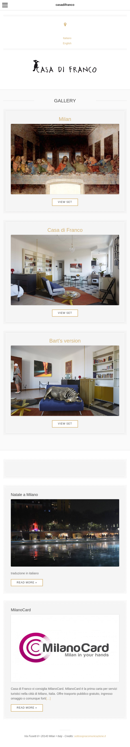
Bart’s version (65, 341)
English (67, 43)
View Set (65, 202)
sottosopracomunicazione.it (90, 736)
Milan (65, 119)
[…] (48, 698)
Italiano (67, 38)
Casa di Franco (65, 230)
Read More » (27, 582)
